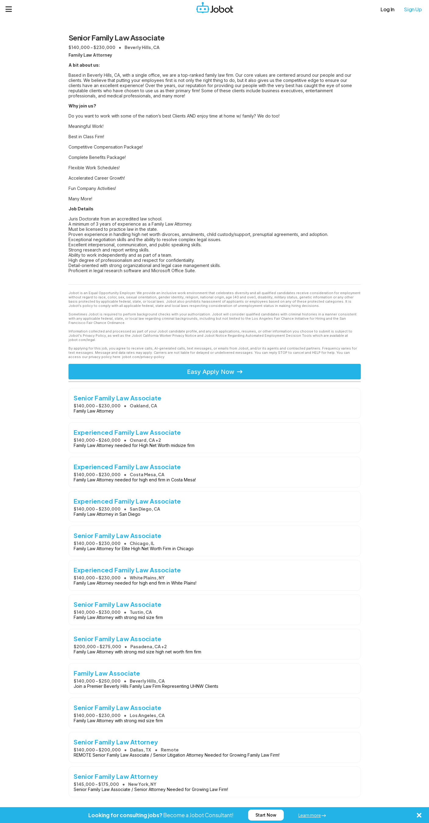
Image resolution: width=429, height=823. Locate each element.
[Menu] (9, 9)
